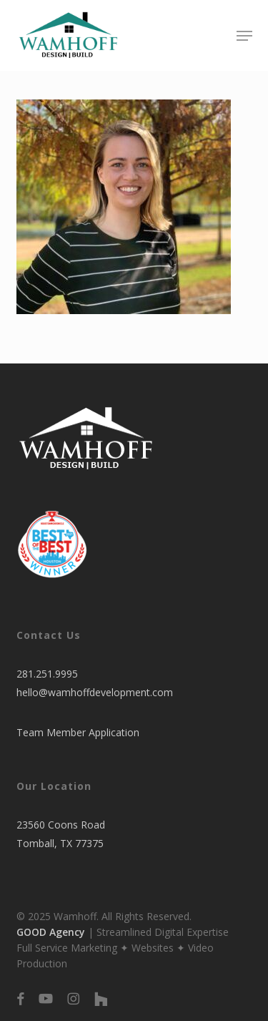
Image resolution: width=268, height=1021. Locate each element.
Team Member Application (77, 732)
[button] (244, 36)
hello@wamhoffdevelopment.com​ (94, 692)
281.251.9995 (47, 673)
